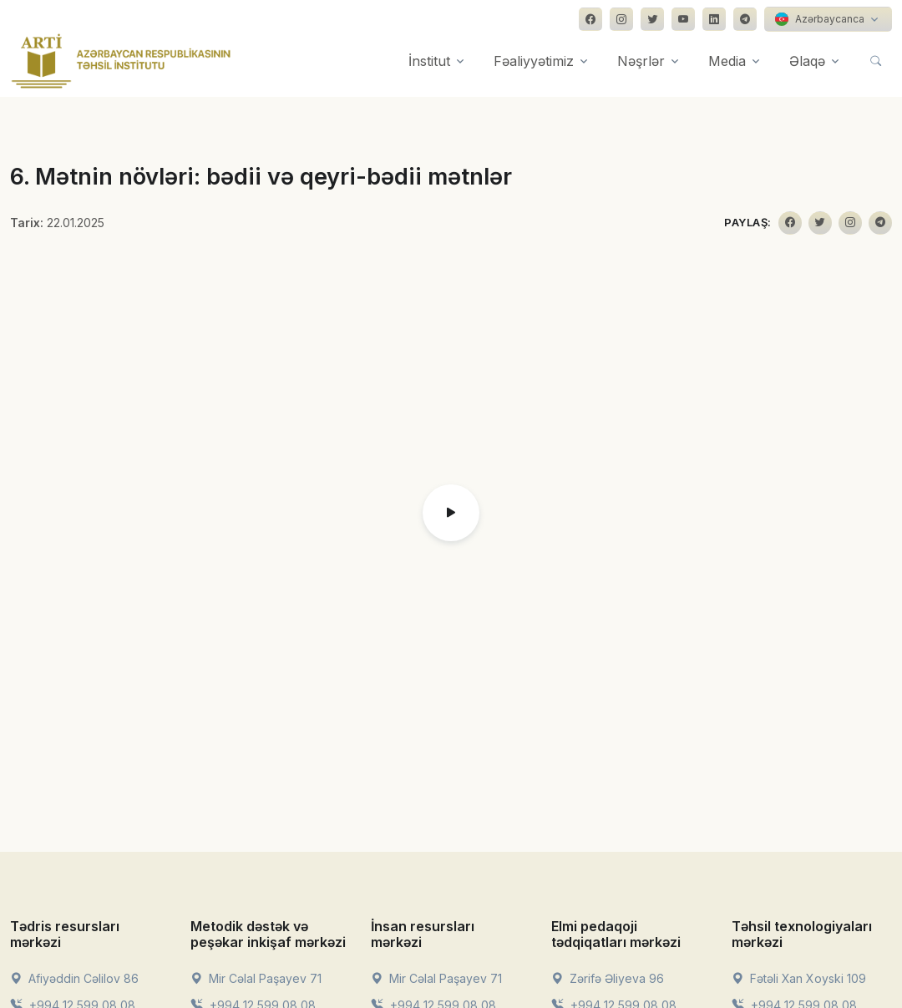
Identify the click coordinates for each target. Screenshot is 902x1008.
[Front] (121, 61)
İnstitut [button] (429, 61)
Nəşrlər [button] (641, 61)
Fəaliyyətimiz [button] (534, 61)
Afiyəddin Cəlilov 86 (74, 978)
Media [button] (727, 61)
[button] (451, 512)
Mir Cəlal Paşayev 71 (256, 978)
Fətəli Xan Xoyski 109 (799, 978)
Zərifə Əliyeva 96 (607, 978)
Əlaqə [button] (807, 61)
